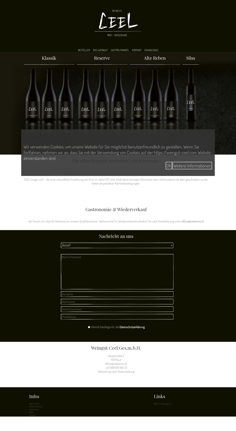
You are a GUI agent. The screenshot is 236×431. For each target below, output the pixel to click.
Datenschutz (34, 403)
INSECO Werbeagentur (163, 403)
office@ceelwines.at (193, 221)
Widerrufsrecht (35, 406)
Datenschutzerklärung (132, 327)
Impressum (34, 409)
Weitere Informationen (192, 165)
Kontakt (32, 415)
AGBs (31, 412)
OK (168, 165)
